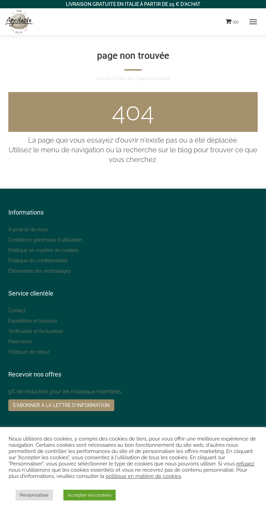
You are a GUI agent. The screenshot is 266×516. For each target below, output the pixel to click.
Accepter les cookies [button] (90, 495)
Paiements (20, 341)
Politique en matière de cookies (43, 250)
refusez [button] (245, 464)
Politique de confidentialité (38, 260)
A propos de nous (28, 229)
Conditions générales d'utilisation (45, 240)
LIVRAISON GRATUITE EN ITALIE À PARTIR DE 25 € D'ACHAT (133, 4)
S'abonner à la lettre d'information (61, 405)
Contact (17, 310)
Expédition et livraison (32, 321)
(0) (232, 21)
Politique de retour (29, 352)
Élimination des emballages (39, 271)
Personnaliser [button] (34, 495)
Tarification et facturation (35, 331)
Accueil (103, 78)
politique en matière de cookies (143, 476)
